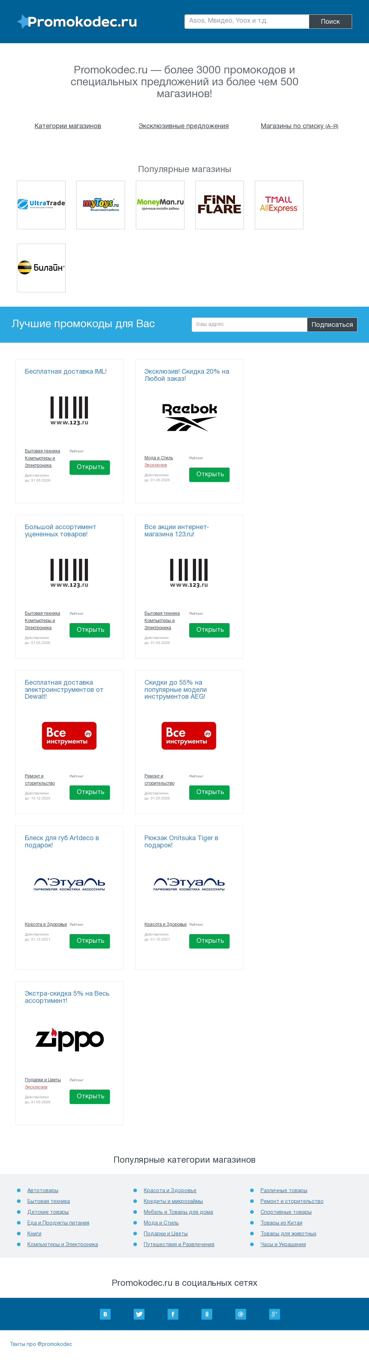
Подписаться (332, 325)
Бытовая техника (42, 451)
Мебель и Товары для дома (178, 1212)
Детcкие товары (48, 1212)
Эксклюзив (156, 465)
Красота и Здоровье (46, 925)
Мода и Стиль (159, 458)
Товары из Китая (281, 1223)
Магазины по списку (299, 126)
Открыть (91, 467)
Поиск (330, 22)
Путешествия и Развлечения (179, 1245)
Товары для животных (288, 1234)
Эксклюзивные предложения (184, 126)
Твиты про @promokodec (41, 1344)
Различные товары (284, 1191)
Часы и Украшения (283, 1245)
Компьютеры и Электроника (62, 1245)
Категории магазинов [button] (68, 126)
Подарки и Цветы (43, 1080)
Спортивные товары (286, 1212)
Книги (34, 1234)
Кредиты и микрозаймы (173, 1201)
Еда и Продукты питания (58, 1223)
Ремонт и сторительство (292, 1201)
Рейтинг (77, 451)
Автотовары (42, 1191)
